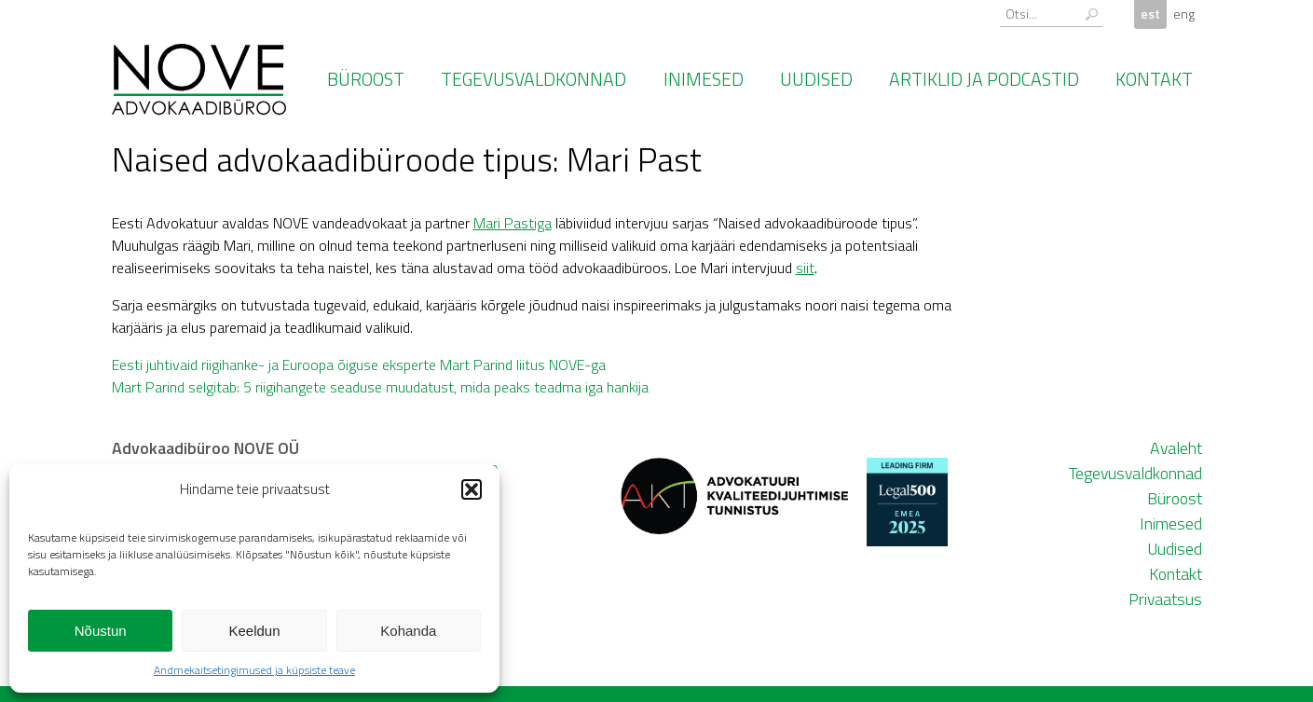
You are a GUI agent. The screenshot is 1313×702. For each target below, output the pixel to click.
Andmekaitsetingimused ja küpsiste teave (254, 670)
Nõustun (101, 631)
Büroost (365, 79)
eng (1184, 14)
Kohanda (408, 631)
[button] (471, 489)
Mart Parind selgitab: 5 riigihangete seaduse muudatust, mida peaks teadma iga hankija (380, 387)
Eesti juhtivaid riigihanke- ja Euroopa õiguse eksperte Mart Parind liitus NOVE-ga (359, 364)
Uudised (816, 79)
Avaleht (1176, 448)
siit (805, 267)
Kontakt (1154, 79)
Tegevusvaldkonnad (533, 79)
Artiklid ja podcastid (984, 79)
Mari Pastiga (512, 223)
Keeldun (254, 631)
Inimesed (703, 79)
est (1150, 14)
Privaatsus (1165, 599)
